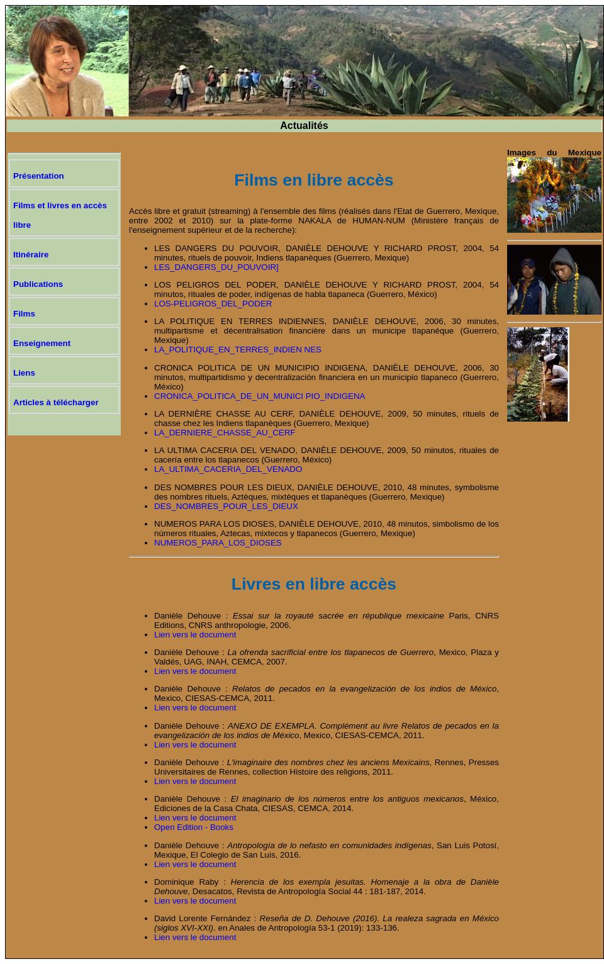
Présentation (38, 176)
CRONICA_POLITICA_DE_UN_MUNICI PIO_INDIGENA (260, 396)
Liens (24, 373)
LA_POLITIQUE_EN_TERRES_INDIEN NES (238, 349)
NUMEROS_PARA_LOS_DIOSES (218, 542)
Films (24, 313)
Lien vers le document (195, 634)
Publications (38, 284)
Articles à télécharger (56, 402)
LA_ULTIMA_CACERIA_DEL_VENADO (228, 469)
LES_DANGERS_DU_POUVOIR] (216, 267)
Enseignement (41, 343)
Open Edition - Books (193, 827)
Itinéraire (30, 254)
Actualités (304, 125)
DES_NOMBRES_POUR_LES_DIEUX (226, 506)
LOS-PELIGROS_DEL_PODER (213, 303)
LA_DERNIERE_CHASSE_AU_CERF (224, 432)
